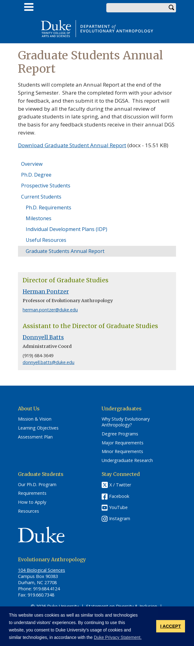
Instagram (119, 518)
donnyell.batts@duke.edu (48, 362)
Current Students (41, 196)
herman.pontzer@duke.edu (50, 310)
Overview (31, 163)
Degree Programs (120, 434)
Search (171, 7)
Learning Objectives (38, 428)
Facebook (119, 496)
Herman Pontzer (46, 291)
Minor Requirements (122, 451)
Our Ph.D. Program (37, 484)
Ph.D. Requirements (48, 207)
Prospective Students (45, 185)
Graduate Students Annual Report (65, 251)
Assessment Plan (35, 437)
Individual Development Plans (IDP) (66, 229)
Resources (28, 511)
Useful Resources (46, 240)
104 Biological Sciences (41, 570)
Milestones (38, 218)
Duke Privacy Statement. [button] (118, 637)
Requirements (32, 493)
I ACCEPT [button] (170, 626)
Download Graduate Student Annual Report (72, 145)
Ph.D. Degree (36, 174)
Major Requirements (122, 443)
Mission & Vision (34, 419)
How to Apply (32, 502)
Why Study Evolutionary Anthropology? (126, 422)
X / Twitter (120, 485)
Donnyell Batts (43, 337)
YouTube (118, 507)
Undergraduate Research (127, 460)
